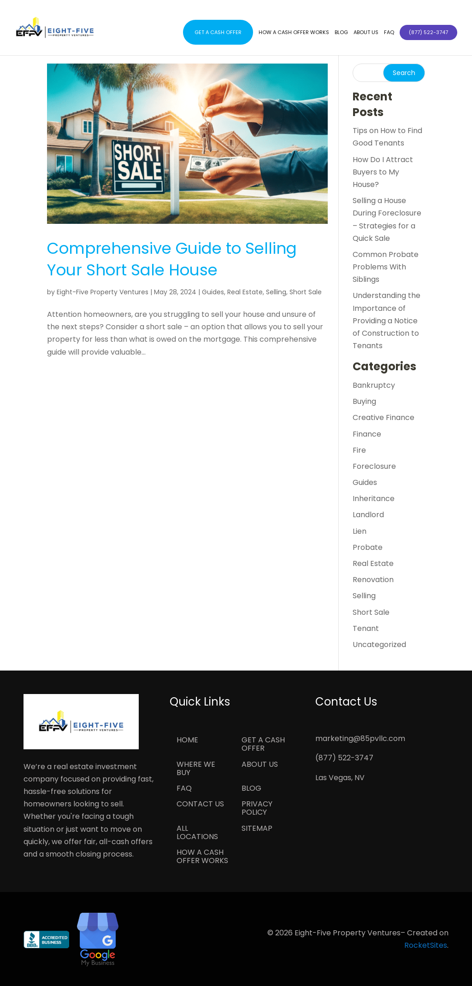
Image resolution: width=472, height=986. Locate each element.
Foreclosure (374, 466)
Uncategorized (379, 644)
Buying (364, 401)
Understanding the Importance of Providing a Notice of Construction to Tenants (386, 320)
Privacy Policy (257, 808)
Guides (213, 292)
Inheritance (374, 498)
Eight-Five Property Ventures (102, 292)
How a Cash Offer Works (294, 32)
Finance (367, 434)
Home (187, 740)
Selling (276, 292)
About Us (366, 32)
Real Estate (245, 292)
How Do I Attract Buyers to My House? (383, 172)
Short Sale (305, 292)
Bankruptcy (374, 385)
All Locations (197, 833)
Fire (359, 450)
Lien (359, 531)
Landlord (368, 514)
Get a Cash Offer (218, 32)
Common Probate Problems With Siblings (386, 267)
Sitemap (257, 829)
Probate (368, 547)
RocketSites (425, 945)
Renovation (373, 579)
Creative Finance (383, 417)
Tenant (366, 628)
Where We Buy (196, 769)
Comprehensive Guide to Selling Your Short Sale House (172, 259)
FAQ (389, 32)
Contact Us (200, 804)
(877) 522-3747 (344, 758)
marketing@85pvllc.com (360, 738)
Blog (341, 32)
